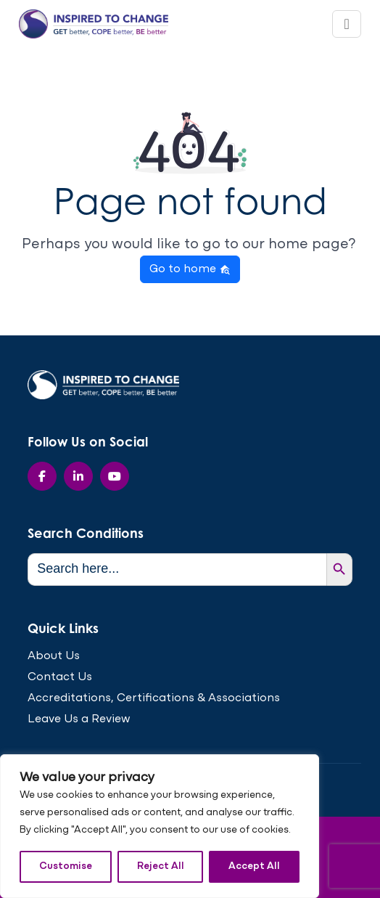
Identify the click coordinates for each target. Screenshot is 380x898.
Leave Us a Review (79, 719)
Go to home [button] (190, 269)
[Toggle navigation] (346, 24)
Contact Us (60, 677)
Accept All (254, 866)
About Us (54, 656)
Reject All (160, 866)
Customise (65, 866)
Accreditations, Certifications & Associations (154, 698)
